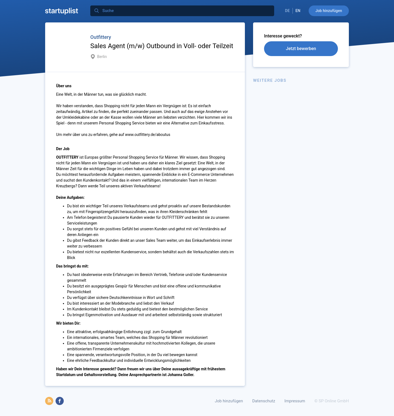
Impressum (295, 400)
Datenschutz (263, 400)
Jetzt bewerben (301, 48)
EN (298, 10)
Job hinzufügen (328, 10)
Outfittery (100, 37)
